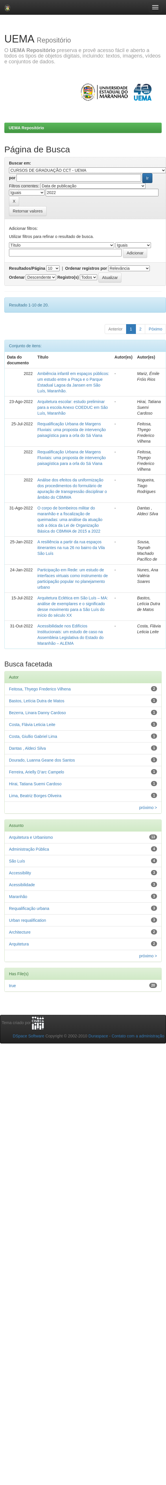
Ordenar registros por (86, 268)
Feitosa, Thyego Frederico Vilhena (40, 689)
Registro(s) (68, 277)
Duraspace (98, 1036)
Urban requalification (27, 920)
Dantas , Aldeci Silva (27, 748)
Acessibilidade (22, 884)
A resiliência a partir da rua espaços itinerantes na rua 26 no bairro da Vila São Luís (71, 548)
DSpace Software (28, 1036)
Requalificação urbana (29, 908)
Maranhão (18, 896)
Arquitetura (19, 944)
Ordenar (17, 277)
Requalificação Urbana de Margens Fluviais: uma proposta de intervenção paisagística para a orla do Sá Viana (71, 430)
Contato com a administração (138, 1036)
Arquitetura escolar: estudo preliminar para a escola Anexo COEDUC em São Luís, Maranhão (72, 407)
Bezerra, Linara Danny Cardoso (37, 712)
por (12, 178)
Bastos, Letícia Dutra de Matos (36, 701)
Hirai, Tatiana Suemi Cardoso (35, 784)
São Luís (17, 861)
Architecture (20, 932)
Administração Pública (29, 849)
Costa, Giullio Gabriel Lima (33, 736)
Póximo (155, 329)
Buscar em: (20, 163)
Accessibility (20, 873)
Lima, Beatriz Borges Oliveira (35, 795)
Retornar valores (28, 211)
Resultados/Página (27, 268)
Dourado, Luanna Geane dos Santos (42, 760)
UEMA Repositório (26, 127)
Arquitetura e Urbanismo (31, 837)
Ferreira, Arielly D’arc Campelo (36, 772)
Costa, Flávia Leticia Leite (32, 724)
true (12, 985)
